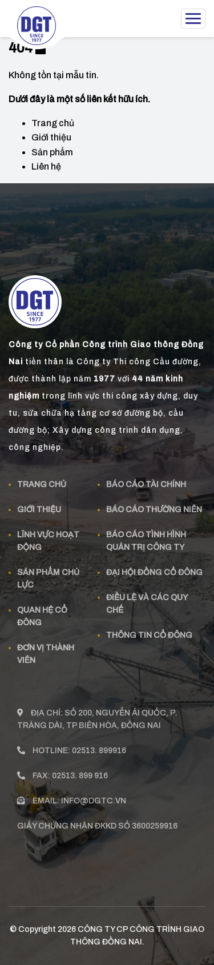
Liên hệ (46, 166)
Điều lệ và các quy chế (146, 599)
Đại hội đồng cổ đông (154, 568)
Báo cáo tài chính (146, 480)
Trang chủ (52, 123)
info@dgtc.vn (93, 796)
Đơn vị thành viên (45, 649)
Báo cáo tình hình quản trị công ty (146, 536)
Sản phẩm (52, 152)
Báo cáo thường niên (154, 505)
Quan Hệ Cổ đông (42, 611)
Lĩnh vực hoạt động (48, 536)
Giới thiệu (51, 137)
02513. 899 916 (80, 771)
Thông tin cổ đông (149, 630)
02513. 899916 (99, 746)
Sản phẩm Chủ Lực (48, 574)
